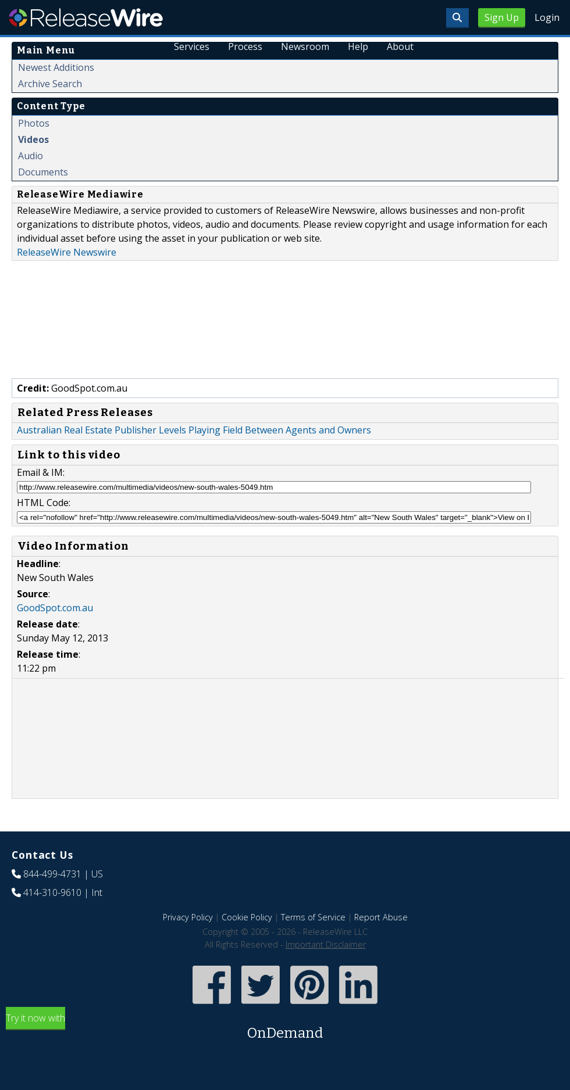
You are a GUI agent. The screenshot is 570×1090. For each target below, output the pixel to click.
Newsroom (305, 46)
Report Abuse (381, 917)
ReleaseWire (86, 17)
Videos (33, 139)
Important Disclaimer (326, 944)
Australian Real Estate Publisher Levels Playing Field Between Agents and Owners (194, 430)
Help (358, 46)
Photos (33, 123)
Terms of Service (313, 917)
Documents (43, 172)
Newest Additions (56, 67)
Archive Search (50, 83)
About (400, 46)
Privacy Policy (188, 917)
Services (191, 46)
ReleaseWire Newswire (66, 252)
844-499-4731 (52, 873)
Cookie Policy (247, 917)
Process (245, 46)
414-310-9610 (52, 892)
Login (547, 17)
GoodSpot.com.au (55, 607)
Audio (30, 155)
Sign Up (501, 17)
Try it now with (285, 1028)
